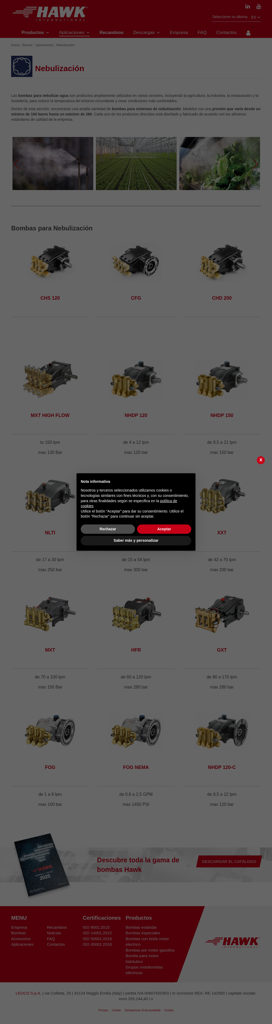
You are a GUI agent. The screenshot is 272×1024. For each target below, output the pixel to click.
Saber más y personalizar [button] (136, 540)
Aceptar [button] (164, 529)
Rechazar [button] (108, 529)
